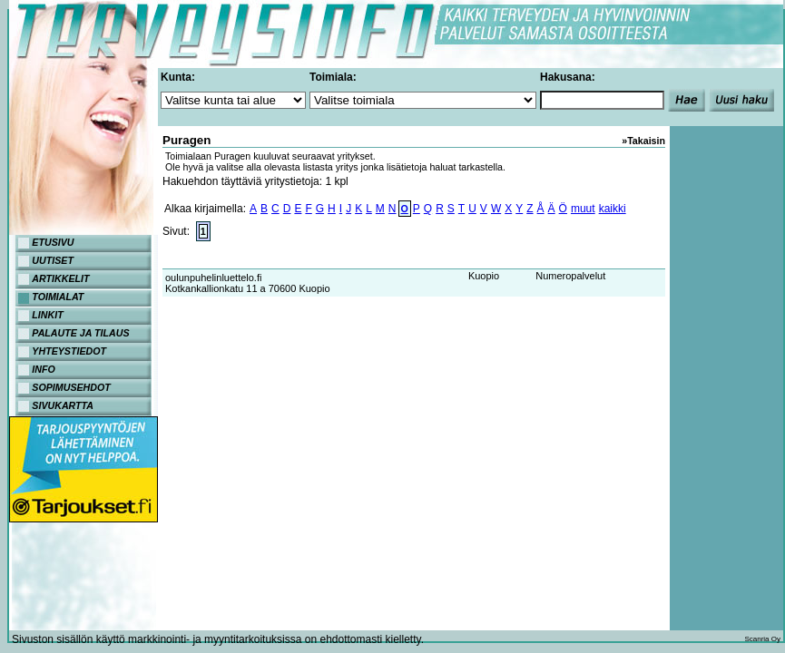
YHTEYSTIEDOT (69, 351)
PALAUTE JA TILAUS (80, 332)
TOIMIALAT (57, 296)
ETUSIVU (53, 242)
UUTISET (53, 260)
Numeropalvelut (570, 275)
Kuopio (483, 275)
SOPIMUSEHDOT (71, 387)
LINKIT (47, 314)
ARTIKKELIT (60, 278)
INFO (43, 369)
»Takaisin (643, 140)
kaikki (612, 208)
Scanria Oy (762, 639)
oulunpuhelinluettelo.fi (213, 277)
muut (583, 208)
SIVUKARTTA (62, 405)
